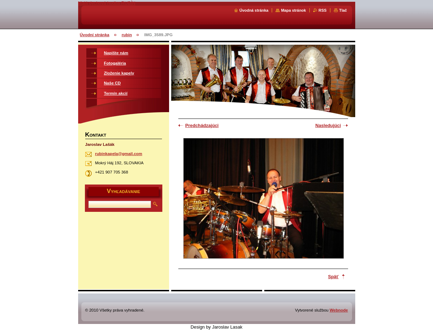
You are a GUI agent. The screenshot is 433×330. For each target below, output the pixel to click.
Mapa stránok (293, 10)
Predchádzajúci (202, 125)
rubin (126, 35)
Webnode (339, 310)
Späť (333, 276)
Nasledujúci (328, 125)
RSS (322, 10)
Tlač (343, 10)
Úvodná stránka (254, 10)
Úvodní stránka (94, 35)
